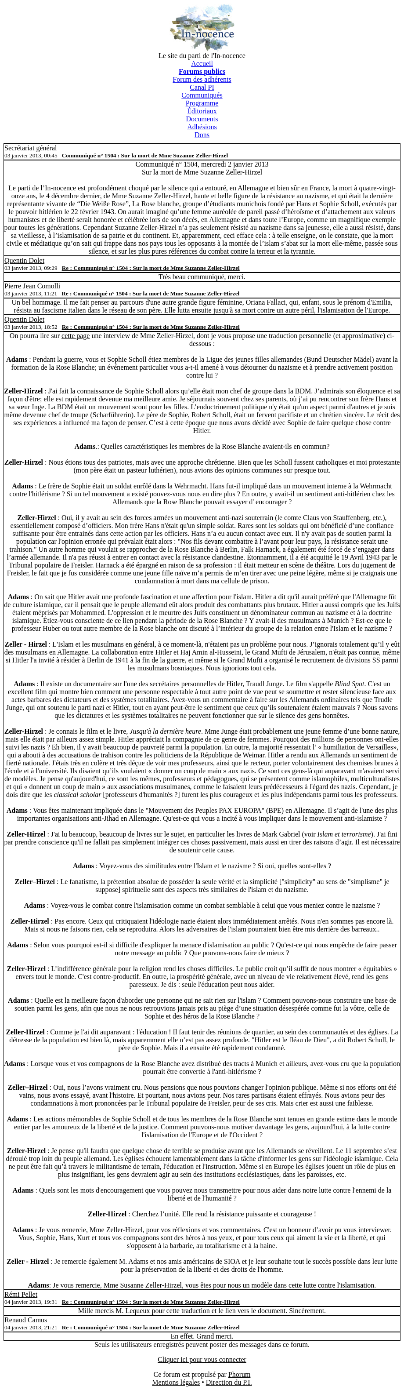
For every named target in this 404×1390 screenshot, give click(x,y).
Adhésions (202, 127)
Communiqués (201, 95)
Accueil (202, 63)
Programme (202, 103)
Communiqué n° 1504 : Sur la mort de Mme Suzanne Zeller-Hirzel (145, 155)
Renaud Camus (25, 1320)
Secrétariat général (30, 148)
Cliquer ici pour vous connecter (202, 1359)
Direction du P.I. (229, 1382)
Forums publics (202, 71)
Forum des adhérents (202, 79)
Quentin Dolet (24, 260)
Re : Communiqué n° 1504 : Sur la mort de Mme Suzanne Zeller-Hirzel (151, 268)
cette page (75, 335)
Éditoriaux (202, 111)
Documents (202, 119)
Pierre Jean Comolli (32, 286)
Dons (202, 134)
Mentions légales (176, 1382)
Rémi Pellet (20, 1294)
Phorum (239, 1374)
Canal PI (202, 87)
